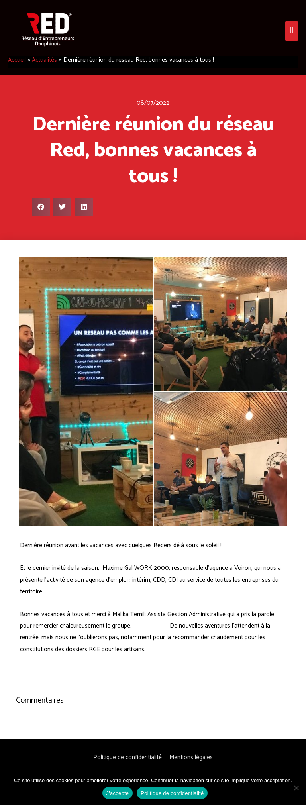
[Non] (296, 788)
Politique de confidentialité (127, 757)
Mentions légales (191, 757)
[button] (41, 207)
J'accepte (117, 793)
